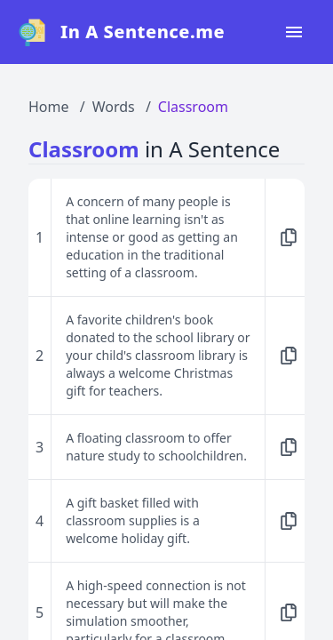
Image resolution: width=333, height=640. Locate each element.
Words (113, 106)
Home (48, 106)
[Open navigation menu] (294, 32)
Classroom (193, 106)
